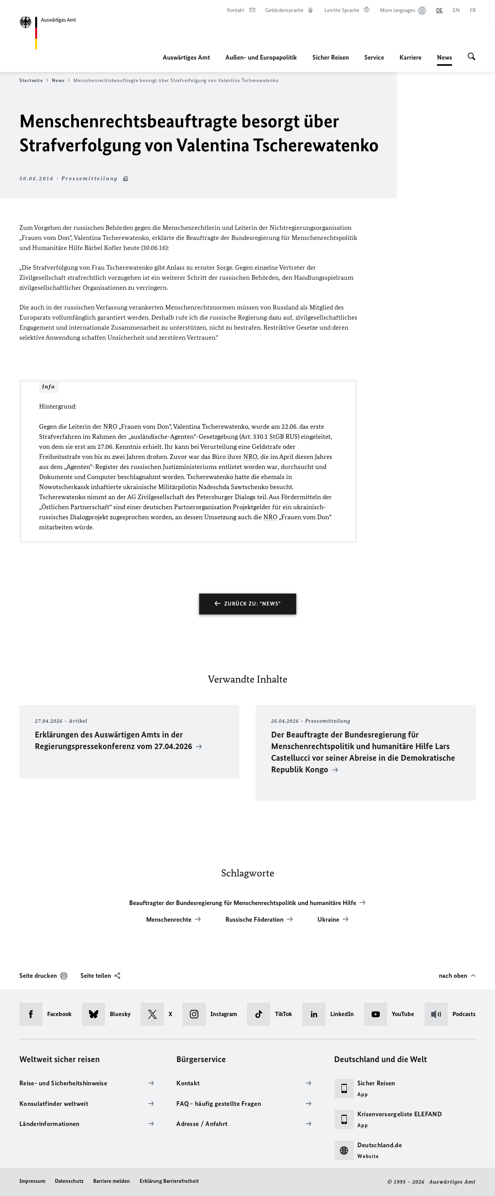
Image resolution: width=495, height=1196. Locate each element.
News (444, 57)
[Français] (473, 10)
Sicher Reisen (330, 57)
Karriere (410, 57)
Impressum (32, 1181)
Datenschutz (69, 1181)
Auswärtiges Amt (186, 57)
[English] (456, 10)
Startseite (33, 80)
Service (374, 57)
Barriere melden (111, 1181)
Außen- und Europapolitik (261, 57)
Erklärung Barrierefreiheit (169, 1181)
